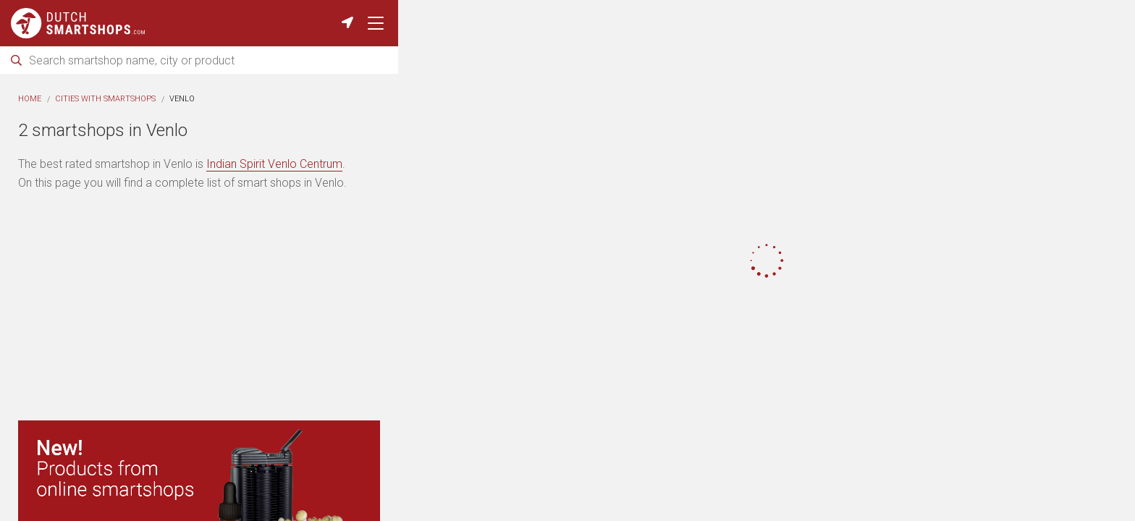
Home (29, 98)
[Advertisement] (199, 308)
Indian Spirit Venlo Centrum (274, 164)
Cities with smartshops (105, 98)
